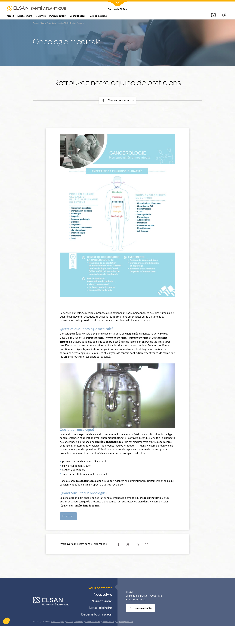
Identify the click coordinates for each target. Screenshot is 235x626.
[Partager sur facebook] (118, 544)
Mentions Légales (57, 621)
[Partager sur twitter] (127, 544)
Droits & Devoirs (108, 621)
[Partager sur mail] (146, 544)
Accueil (36, 23)
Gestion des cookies (92, 621)
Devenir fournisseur (96, 614)
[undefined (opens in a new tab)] (68, 516)
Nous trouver (102, 601)
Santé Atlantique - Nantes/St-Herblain (58, 23)
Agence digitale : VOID (124, 621)
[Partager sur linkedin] (137, 544)
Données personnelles (74, 621)
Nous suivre (103, 594)
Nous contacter (100, 587)
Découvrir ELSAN (117, 10)
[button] (6, 621)
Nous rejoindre (100, 607)
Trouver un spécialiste (117, 100)
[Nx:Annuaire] (213, 15)
